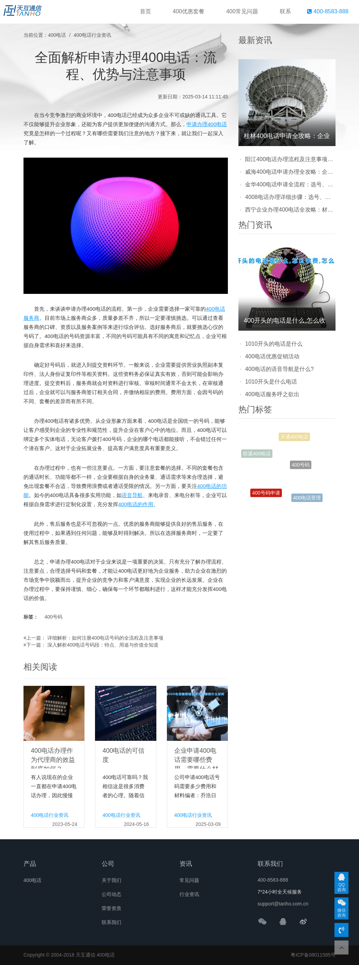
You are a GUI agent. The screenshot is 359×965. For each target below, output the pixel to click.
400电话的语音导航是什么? (279, 369)
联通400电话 (257, 455)
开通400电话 (294, 438)
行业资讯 (189, 894)
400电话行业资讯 (92, 35)
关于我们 (111, 880)
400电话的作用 (135, 504)
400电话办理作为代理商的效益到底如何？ (53, 759)
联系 (285, 11)
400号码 (53, 617)
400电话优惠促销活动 (272, 356)
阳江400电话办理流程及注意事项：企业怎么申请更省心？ (290, 159)
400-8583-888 (327, 11)
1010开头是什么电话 (271, 382)
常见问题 (189, 880)
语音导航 (132, 495)
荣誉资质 (111, 908)
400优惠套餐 (189, 11)
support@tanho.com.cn (283, 904)
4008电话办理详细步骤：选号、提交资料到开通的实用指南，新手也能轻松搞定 (290, 197)
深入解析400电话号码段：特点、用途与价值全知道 (102, 645)
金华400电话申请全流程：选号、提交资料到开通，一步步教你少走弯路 (290, 184)
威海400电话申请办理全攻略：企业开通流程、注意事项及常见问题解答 (290, 172)
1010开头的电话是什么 (274, 344)
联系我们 (111, 922)
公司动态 (111, 894)
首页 (145, 11)
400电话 (57, 35)
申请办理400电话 (207, 124)
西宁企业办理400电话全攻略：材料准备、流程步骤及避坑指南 (290, 210)
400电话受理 (307, 499)
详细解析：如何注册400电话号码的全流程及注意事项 (105, 638)
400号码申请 (266, 495)
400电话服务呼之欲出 (272, 394)
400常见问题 (242, 11)
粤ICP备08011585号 (313, 955)
